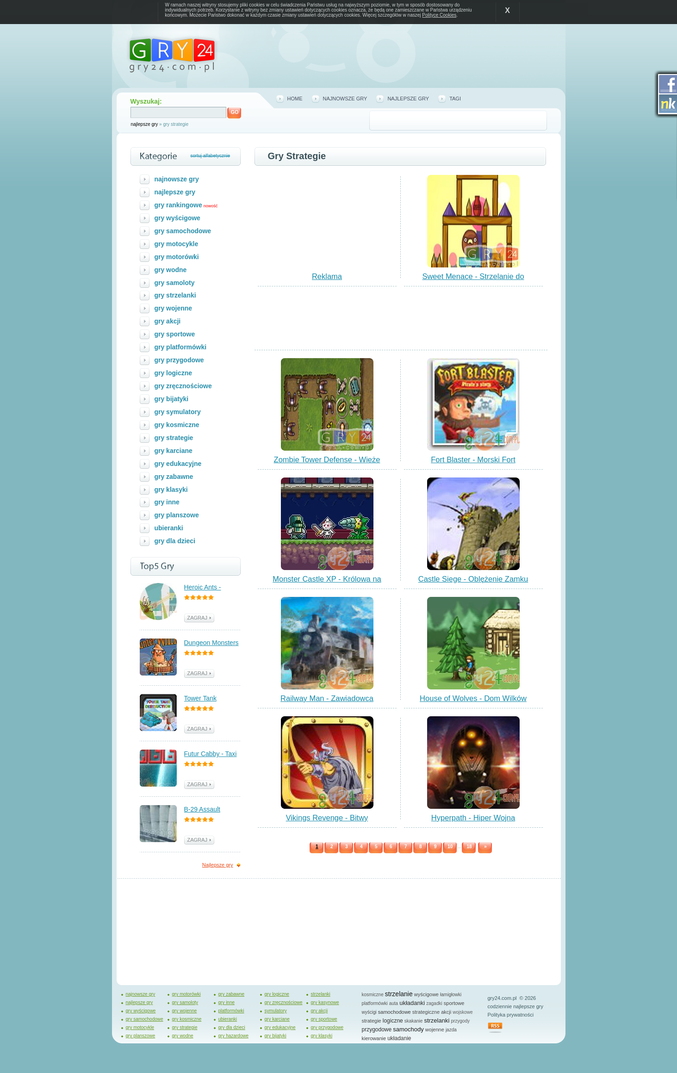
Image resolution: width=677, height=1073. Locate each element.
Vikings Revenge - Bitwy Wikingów (327, 821)
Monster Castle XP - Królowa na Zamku (327, 583)
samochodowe (394, 1012)
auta (393, 1003)
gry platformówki (181, 347)
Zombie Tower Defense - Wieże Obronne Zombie (327, 463)
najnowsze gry (345, 98)
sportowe (454, 1003)
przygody (460, 1020)
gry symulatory (178, 412)
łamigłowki (450, 994)
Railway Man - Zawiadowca (326, 698)
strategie (371, 1020)
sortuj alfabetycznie (210, 155)
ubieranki (169, 528)
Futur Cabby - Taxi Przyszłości (210, 754)
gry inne (167, 502)
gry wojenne (174, 308)
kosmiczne (373, 994)
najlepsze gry (144, 124)
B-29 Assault (202, 809)
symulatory (276, 1010)
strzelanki (320, 994)
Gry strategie (297, 156)
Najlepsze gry (217, 865)
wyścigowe (426, 994)
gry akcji (168, 321)
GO (235, 112)
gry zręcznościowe (183, 386)
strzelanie (399, 994)
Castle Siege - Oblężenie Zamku (473, 579)
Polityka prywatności (511, 1014)
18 (469, 846)
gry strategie (174, 437)
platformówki (231, 1010)
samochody (408, 1029)
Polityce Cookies (439, 15)
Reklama (327, 276)
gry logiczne (174, 373)
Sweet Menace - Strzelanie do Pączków (473, 280)
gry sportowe (175, 334)
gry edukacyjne (178, 463)
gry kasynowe (325, 1002)
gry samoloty (175, 282)
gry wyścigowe (177, 218)
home (295, 98)
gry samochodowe (183, 231)
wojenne (434, 1029)
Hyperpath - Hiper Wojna (473, 817)
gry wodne (171, 269)
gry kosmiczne (177, 424)
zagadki (434, 1003)
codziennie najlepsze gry (515, 1006)
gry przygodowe (179, 360)
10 (450, 846)
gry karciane (174, 450)
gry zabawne (174, 476)
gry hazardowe (233, 1035)
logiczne (393, 1020)
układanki (412, 1002)
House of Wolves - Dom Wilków (473, 698)
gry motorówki (177, 256)
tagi (455, 98)
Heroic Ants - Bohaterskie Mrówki (212, 587)
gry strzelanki (175, 295)
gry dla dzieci (175, 541)
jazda (451, 1029)
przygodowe (377, 1029)
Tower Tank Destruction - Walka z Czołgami (212, 699)
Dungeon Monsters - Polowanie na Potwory (211, 643)
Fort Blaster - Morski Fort (473, 459)
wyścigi (369, 1012)
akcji (446, 1012)
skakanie (413, 1020)
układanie (399, 1038)
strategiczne (426, 1012)
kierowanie (374, 1038)
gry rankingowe (178, 205)
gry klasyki (171, 489)
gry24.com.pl (502, 998)
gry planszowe (177, 515)
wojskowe (462, 1012)
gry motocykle (177, 244)
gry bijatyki (172, 399)
